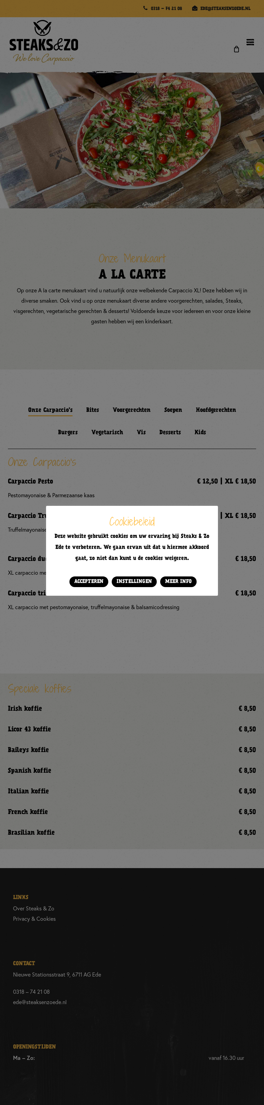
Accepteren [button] (88, 581)
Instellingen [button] (134, 581)
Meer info (178, 581)
